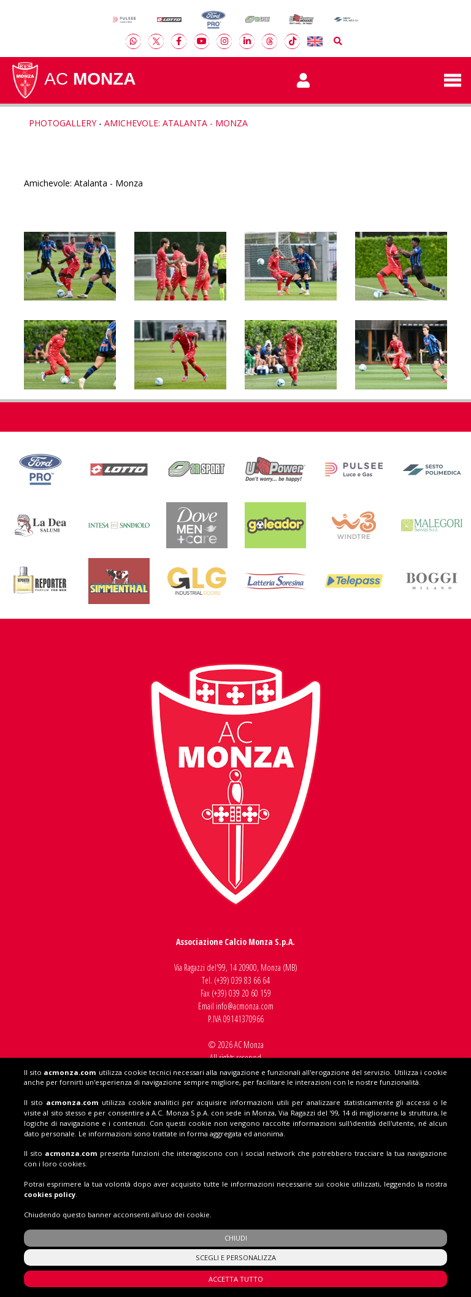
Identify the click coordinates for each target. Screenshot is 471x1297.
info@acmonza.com (245, 1006)
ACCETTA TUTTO (236, 1279)
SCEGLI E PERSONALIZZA (236, 1257)
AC (73, 80)
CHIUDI (235, 1237)
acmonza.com (70, 1072)
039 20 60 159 (250, 993)
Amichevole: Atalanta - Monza (176, 123)
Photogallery (62, 123)
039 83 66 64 (250, 980)
